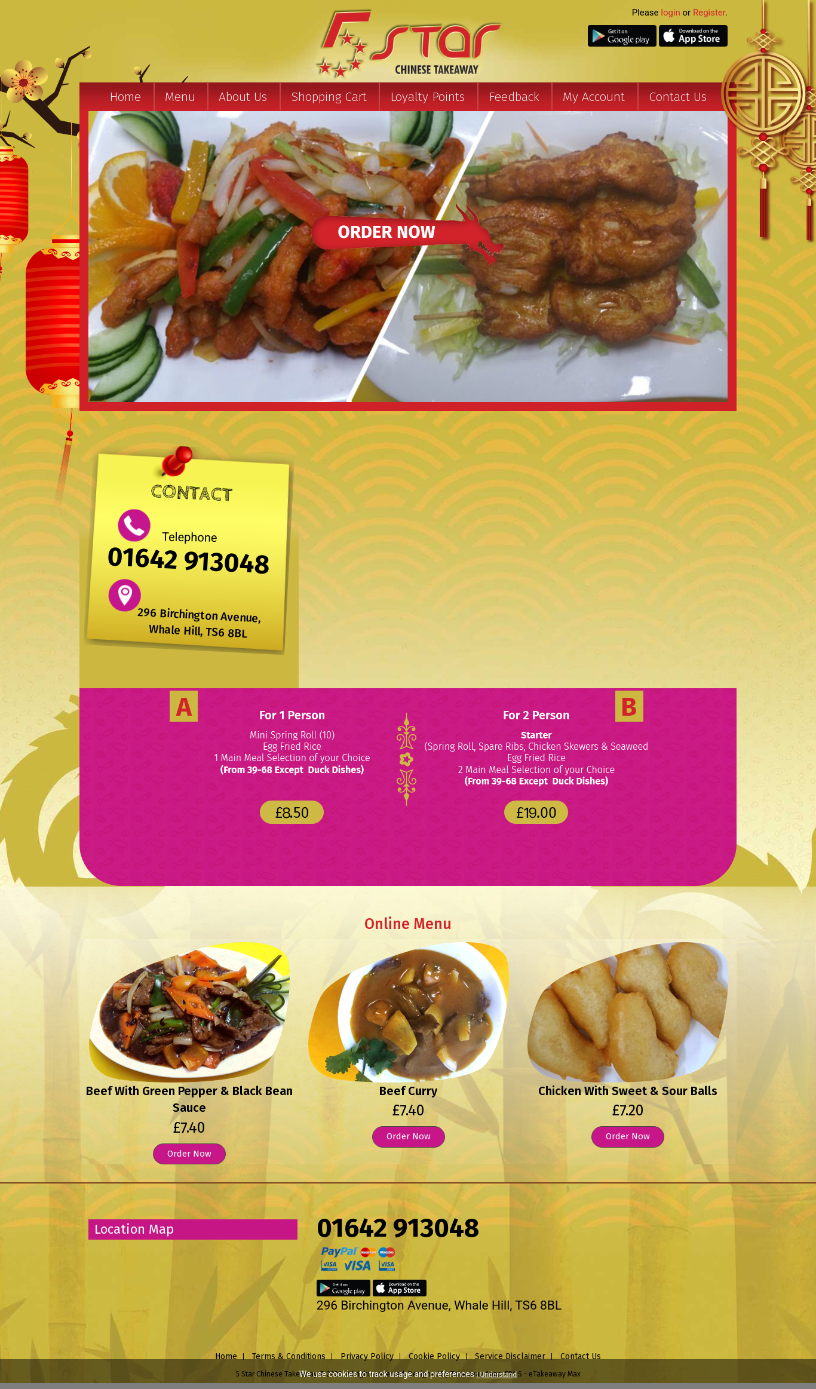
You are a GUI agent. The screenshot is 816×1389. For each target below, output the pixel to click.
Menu (180, 97)
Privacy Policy (367, 1356)
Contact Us (678, 97)
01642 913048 (188, 561)
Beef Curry (408, 1091)
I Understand (496, 1374)
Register (709, 12)
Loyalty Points (427, 97)
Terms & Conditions (289, 1356)
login (670, 12)
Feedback (514, 97)
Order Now (189, 1153)
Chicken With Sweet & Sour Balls (627, 1091)
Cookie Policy (434, 1356)
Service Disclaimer (510, 1356)
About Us (243, 97)
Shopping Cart (329, 97)
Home (125, 97)
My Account (594, 97)
